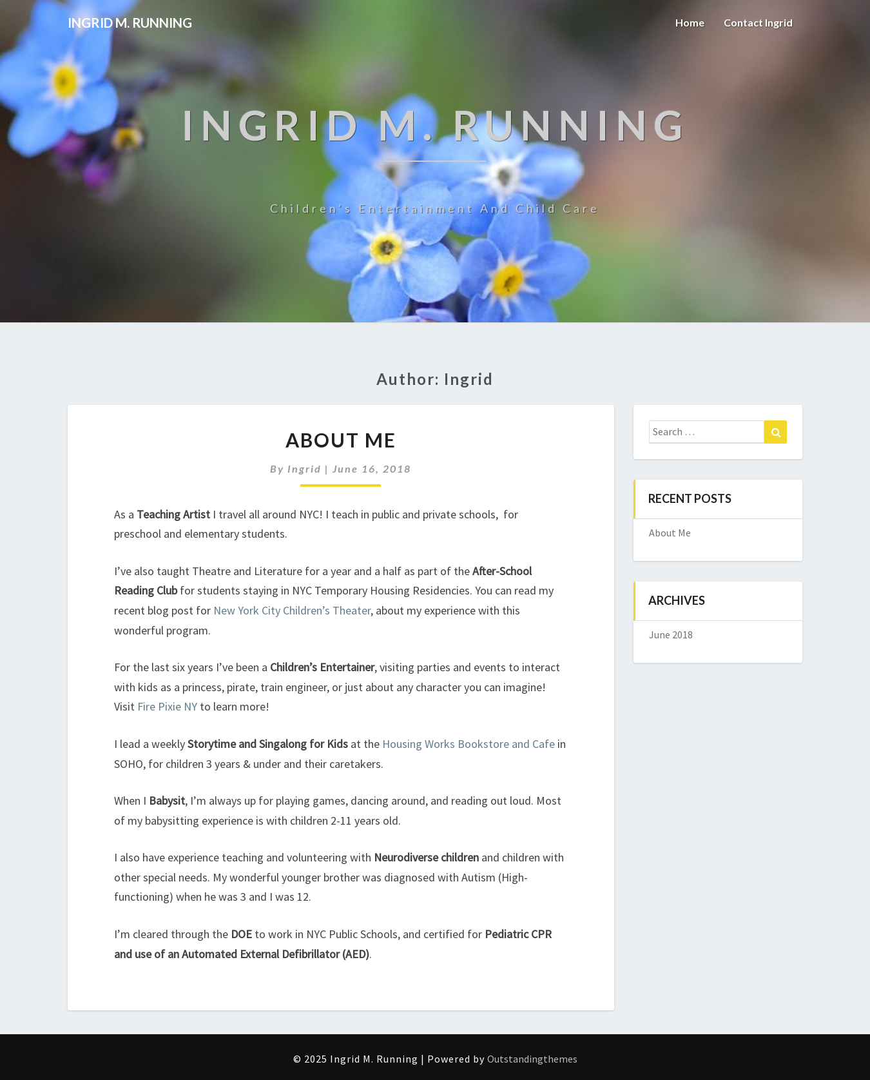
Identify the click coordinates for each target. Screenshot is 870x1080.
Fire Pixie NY (167, 706)
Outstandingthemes (532, 1058)
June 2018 (671, 634)
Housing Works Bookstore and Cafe (468, 743)
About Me (340, 439)
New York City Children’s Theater (292, 610)
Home (689, 22)
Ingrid (304, 468)
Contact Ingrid (758, 22)
